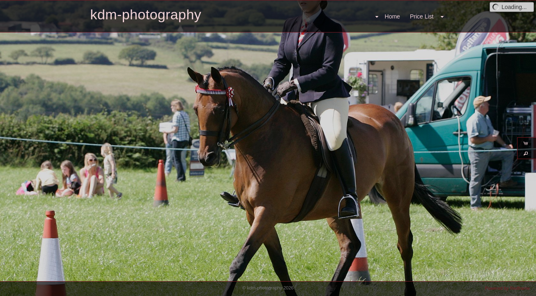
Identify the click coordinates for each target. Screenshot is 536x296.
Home (392, 16)
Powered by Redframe (507, 288)
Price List (422, 16)
